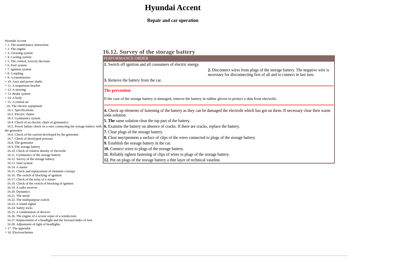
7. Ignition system (19, 69)
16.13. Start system (20, 163)
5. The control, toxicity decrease (28, 61)
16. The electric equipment (24, 106)
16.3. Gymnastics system (23, 118)
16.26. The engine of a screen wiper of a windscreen (42, 216)
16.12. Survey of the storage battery (31, 159)
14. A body (14, 98)
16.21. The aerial (18, 195)
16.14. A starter (17, 167)
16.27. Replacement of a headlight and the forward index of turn (49, 220)
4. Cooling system (19, 57)
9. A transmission (18, 77)
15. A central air (17, 102)
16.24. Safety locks (20, 208)
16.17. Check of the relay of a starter (31, 179)
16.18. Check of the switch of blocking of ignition (40, 183)
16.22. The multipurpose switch (28, 200)
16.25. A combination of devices (28, 212)
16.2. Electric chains (20, 114)
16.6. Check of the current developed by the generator (43, 134)
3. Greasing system (20, 53)
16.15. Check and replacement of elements (41, 171)
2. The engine (16, 49)
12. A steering (16, 89)
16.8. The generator (20, 142)
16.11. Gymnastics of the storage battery (34, 155)
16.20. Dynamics (18, 191)
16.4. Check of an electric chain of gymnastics (38, 122)
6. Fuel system (16, 65)
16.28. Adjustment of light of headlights (33, 224)
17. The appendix (18, 228)
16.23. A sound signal (21, 204)
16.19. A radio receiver (22, 187)
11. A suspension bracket (23, 85)
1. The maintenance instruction (27, 45)
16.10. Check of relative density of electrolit (36, 151)
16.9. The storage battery (23, 147)
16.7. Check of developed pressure (30, 138)
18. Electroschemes (20, 232)
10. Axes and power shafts (24, 81)
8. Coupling (15, 73)
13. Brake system (18, 94)
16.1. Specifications (20, 110)
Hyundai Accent (15, 41)
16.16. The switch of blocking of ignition (34, 175)
